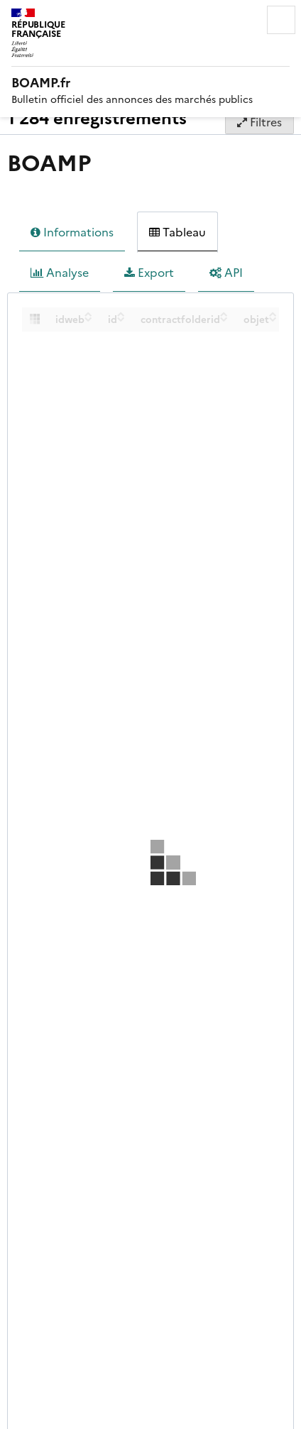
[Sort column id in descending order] (121, 319)
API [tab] (226, 272)
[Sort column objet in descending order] (273, 319)
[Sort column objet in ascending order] (273, 314)
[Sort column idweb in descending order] (88, 319)
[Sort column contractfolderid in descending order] (224, 319)
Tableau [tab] (177, 232)
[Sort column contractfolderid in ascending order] (224, 314)
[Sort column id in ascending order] (121, 314)
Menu (281, 20)
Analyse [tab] (60, 272)
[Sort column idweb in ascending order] (88, 314)
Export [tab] (149, 272)
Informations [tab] (72, 232)
